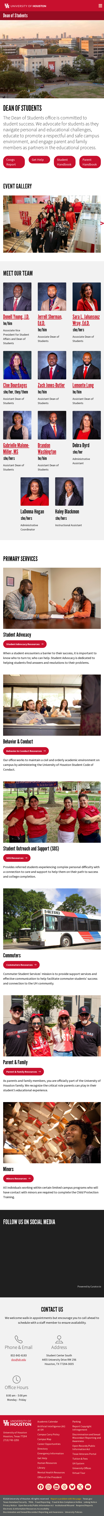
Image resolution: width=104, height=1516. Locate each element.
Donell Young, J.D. (16, 316)
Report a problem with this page (66, 1498)
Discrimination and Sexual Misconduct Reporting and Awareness (86, 1438)
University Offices (81, 1468)
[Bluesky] (72, 1487)
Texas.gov (87, 1498)
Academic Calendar (47, 1421)
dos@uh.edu (18, 1359)
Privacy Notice (10, 1505)
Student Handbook (64, 162)
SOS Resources (16, 858)
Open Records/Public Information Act (83, 1447)
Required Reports (84, 1505)
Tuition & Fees (80, 1458)
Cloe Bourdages (15, 385)
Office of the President (49, 1477)
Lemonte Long (83, 385)
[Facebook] (40, 1487)
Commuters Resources (21, 965)
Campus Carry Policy (48, 1434)
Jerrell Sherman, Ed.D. (50, 319)
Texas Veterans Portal (84, 1453)
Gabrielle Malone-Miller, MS (16, 448)
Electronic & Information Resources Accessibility (26, 1508)
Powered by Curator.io (89, 1286)
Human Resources (47, 1462)
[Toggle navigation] (100, 6)
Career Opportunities (49, 1443)
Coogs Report (11, 162)
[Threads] (64, 1487)
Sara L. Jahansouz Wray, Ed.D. (86, 319)
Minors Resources (18, 1178)
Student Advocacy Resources (24, 644)
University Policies (73, 1512)
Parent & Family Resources (23, 1072)
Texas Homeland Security (15, 1502)
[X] (80, 1487)
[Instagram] (48, 1487)
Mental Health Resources (51, 1472)
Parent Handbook (90, 162)
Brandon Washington (47, 448)
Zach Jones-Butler (51, 385)
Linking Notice (90, 1502)
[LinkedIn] (56, 1487)
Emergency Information (50, 1453)
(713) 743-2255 (11, 1440)
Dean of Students (15, 15)
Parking (76, 1421)
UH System (78, 1463)
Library (41, 1467)
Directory (42, 1448)
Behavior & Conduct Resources (26, 751)
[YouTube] (88, 1487)
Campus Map (44, 1439)
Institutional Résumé (64, 1505)
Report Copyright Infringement (82, 1428)
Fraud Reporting (42, 1502)
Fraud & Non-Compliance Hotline (67, 1502)
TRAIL (31, 1502)
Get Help (38, 160)
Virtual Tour (78, 1472)
